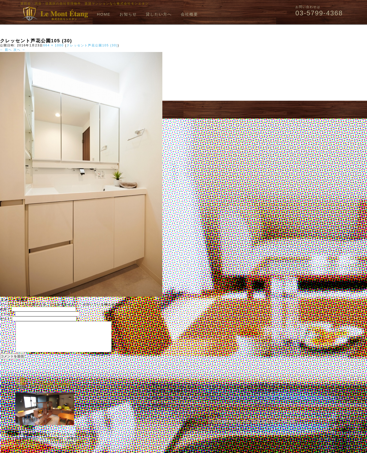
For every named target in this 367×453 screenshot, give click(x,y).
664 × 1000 (53, 45)
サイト (5, 319)
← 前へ (6, 49)
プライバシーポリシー (272, 404)
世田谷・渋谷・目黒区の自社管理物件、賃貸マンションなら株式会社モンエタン (84, 3)
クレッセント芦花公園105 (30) (92, 45)
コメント (7, 357)
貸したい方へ (159, 14)
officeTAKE (281, 427)
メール (7, 314)
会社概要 (189, 14)
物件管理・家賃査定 (168, 397)
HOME (103, 14)
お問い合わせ (265, 411)
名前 (5, 309)
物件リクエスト (164, 390)
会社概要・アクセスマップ (275, 390)
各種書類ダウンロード (170, 411)
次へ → (19, 49)
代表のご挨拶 (265, 397)
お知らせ (128, 14)
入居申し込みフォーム (170, 404)
